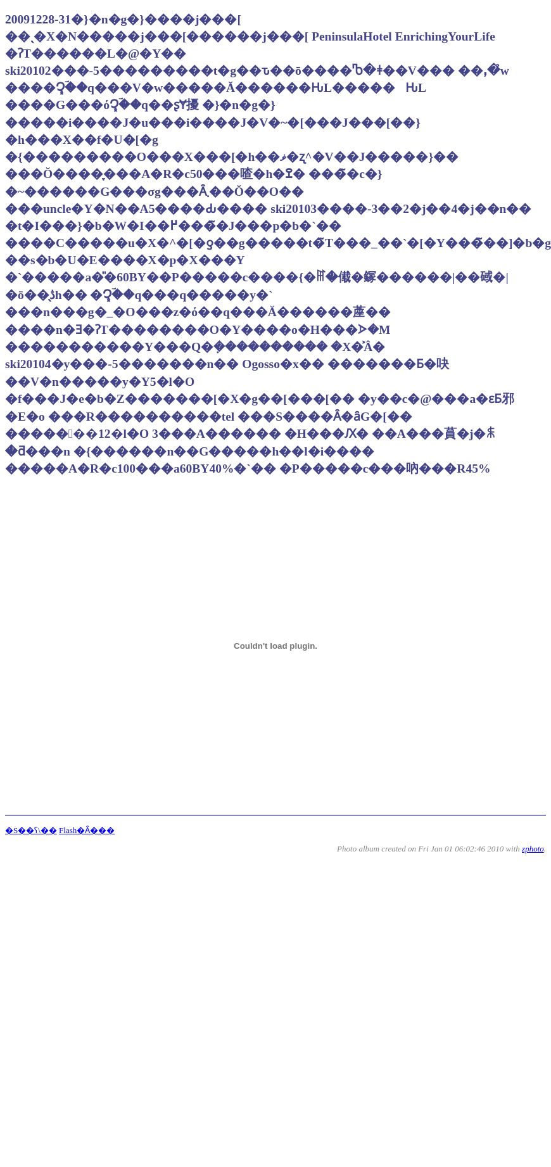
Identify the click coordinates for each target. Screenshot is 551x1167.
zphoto (533, 848)
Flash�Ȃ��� (87, 830)
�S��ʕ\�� (31, 830)
